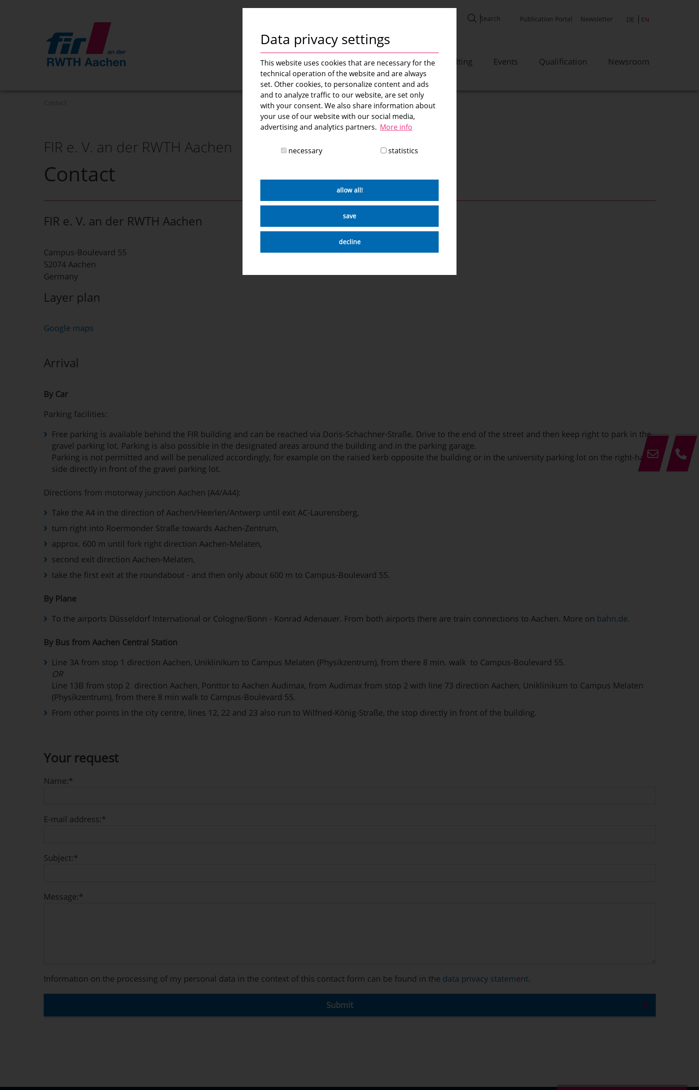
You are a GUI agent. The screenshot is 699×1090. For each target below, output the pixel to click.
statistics (399, 151)
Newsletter (596, 19)
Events (505, 61)
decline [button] (350, 242)
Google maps (69, 328)
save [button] (349, 216)
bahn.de (612, 618)
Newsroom (629, 61)
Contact (55, 102)
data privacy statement (485, 978)
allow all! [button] (350, 190)
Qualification (563, 61)
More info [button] (396, 127)
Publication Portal (546, 19)
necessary (301, 151)
